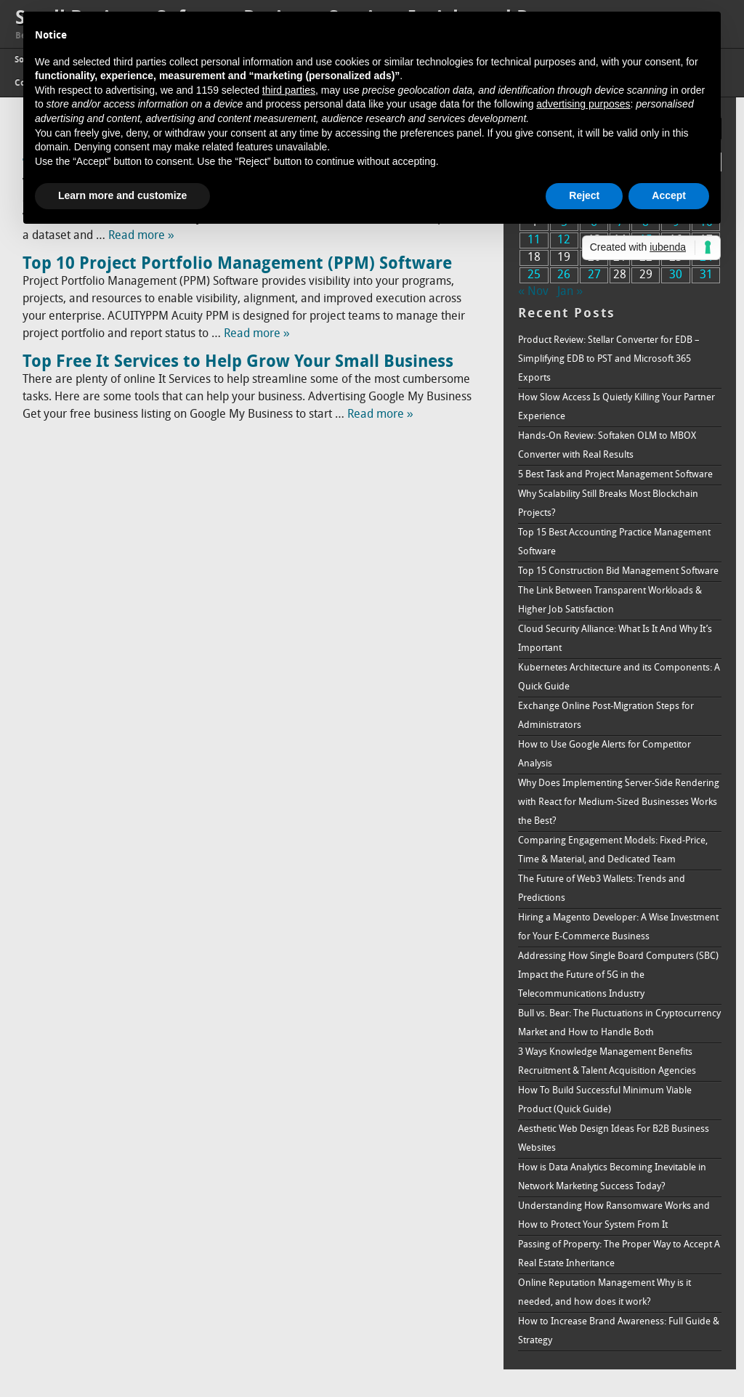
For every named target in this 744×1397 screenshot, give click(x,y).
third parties (288, 90)
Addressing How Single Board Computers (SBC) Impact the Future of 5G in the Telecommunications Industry (618, 975)
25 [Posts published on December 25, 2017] (534, 275)
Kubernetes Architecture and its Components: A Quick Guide (619, 677)
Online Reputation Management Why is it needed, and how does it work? (604, 1293)
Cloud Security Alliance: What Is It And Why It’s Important (615, 639)
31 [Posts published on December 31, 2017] (706, 275)
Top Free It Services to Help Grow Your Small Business (238, 362)
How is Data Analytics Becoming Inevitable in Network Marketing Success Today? (612, 1177)
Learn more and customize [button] (122, 195)
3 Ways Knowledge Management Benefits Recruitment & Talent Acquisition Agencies (607, 1062)
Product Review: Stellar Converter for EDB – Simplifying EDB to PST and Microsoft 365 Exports (609, 359)
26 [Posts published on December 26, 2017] (563, 275)
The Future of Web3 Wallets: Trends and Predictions (601, 889)
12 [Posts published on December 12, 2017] (563, 240)
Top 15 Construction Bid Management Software (618, 571)
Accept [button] (669, 195)
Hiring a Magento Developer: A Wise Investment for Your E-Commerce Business (618, 927)
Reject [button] (584, 195)
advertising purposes (583, 104)
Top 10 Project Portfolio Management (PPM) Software (237, 264)
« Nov (533, 292)
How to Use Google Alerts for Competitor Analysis (604, 754)
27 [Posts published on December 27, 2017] (594, 275)
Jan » (570, 292)
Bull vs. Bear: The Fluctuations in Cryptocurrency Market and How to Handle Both (619, 1023)
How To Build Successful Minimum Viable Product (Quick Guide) (605, 1100)
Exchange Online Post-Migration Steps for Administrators (606, 716)
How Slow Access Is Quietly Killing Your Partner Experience (616, 407)
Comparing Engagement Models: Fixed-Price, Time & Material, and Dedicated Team (613, 850)
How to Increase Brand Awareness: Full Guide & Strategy (618, 1331)
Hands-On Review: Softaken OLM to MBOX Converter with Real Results (607, 446)
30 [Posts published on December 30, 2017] (675, 275)
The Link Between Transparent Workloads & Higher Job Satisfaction (610, 600)
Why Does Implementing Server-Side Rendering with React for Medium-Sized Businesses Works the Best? (618, 802)
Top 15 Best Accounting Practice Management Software (614, 542)
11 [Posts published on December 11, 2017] (534, 240)
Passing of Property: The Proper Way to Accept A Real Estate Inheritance (619, 1254)
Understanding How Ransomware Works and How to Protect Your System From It (614, 1216)
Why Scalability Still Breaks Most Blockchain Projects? (608, 504)
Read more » (141, 236)
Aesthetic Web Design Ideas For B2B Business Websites (613, 1139)
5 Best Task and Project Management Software (615, 474)
